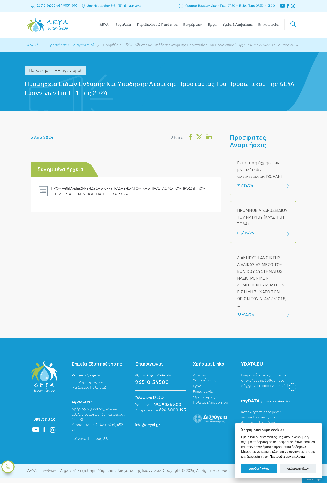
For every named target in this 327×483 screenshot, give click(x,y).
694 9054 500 (67, 5)
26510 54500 (46, 5)
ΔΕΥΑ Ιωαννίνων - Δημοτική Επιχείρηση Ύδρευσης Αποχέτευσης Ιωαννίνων (47, 24)
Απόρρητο (314, 479)
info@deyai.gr (147, 430)
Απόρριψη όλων (298, 468)
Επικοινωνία (268, 25)
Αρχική (33, 45)
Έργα (212, 25)
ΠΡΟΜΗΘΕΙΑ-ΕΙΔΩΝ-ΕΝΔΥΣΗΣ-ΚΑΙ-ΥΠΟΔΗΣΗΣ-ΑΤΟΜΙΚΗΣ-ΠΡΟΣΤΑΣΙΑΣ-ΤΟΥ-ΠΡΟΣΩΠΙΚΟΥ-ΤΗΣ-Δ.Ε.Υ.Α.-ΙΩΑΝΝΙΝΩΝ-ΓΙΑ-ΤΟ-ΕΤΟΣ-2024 (129, 196)
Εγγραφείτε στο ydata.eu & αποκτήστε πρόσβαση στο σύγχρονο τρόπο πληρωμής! (264, 386)
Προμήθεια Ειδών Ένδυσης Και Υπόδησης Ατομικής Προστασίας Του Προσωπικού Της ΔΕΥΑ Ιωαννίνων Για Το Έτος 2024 (126, 50)
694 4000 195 (172, 415)
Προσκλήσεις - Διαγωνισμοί (71, 45)
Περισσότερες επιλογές (288, 457)
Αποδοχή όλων (259, 468)
